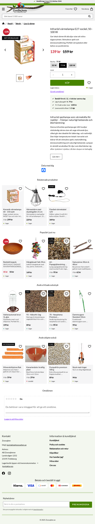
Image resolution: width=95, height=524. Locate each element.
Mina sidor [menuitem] (54, 461)
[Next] (43, 49)
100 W (72, 65)
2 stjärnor (9, 399)
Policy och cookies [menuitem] (57, 444)
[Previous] (5, 49)
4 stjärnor (13, 399)
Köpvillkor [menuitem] (53, 453)
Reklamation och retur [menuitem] (58, 448)
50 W (54, 65)
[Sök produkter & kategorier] (47, 16)
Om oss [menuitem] (52, 465)
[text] (55, 51)
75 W (62, 65)
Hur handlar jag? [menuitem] (56, 457)
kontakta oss (7, 466)
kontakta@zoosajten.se (16, 445)
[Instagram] (9, 473)
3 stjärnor (11, 399)
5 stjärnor (15, 399)
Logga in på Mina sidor (13, 419)
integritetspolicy (38, 509)
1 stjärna (7, 399)
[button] (4, 9)
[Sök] (89, 16)
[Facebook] (3, 473)
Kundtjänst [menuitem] (54, 440)
